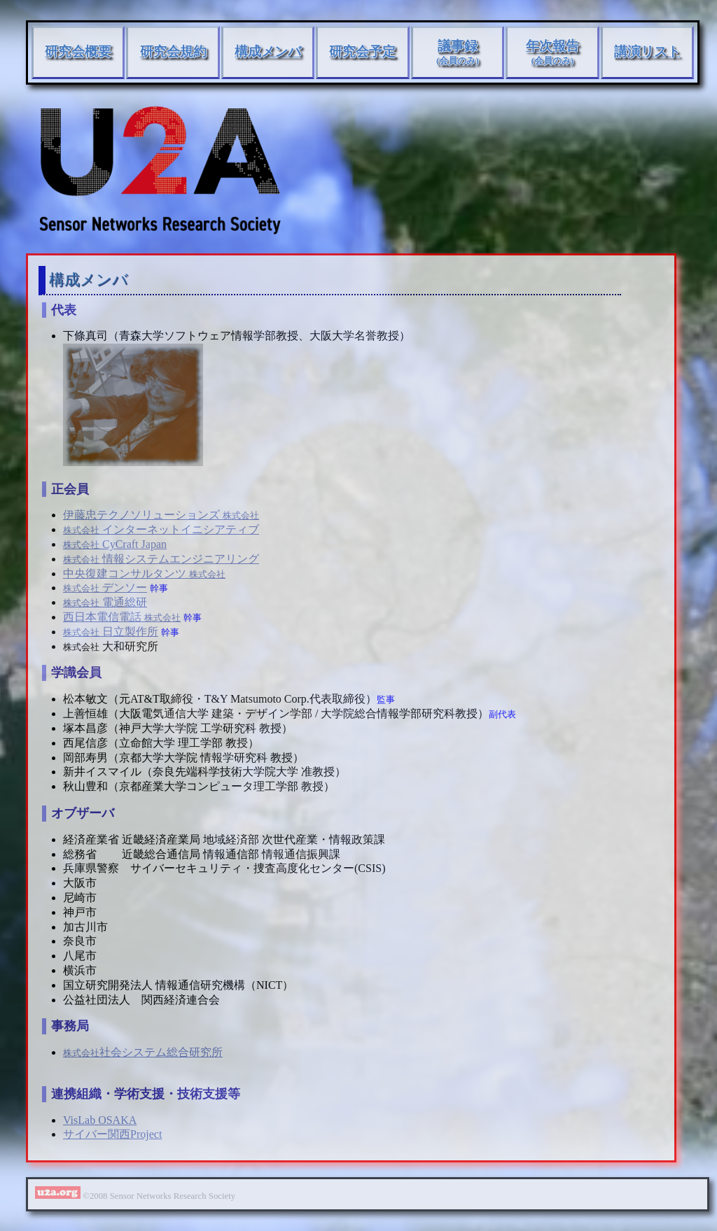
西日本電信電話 (122, 617)
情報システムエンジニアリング (161, 559)
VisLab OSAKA (100, 1120)
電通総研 (105, 602)
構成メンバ (268, 51)
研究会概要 (78, 51)
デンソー (105, 587)
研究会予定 (362, 51)
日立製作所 (110, 632)
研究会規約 (173, 51)
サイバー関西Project (112, 1134)
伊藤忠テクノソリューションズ (161, 515)
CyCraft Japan (115, 544)
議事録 (457, 52)
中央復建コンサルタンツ (144, 573)
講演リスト (647, 51)
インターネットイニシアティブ (161, 529)
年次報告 (552, 52)
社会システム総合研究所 (143, 1052)
